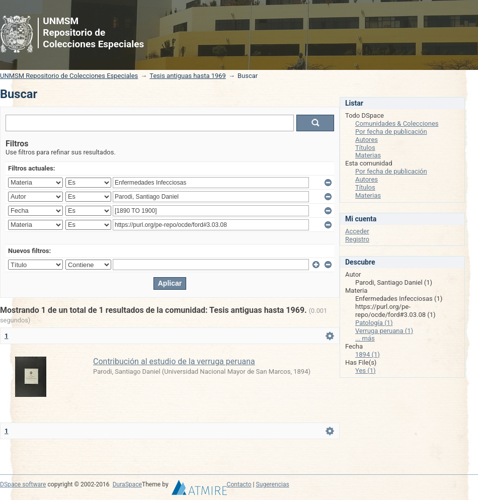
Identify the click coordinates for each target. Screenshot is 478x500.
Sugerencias (272, 484)
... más (365, 338)
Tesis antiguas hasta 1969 (187, 75)
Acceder (357, 231)
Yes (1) (365, 370)
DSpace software (23, 484)
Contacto (239, 484)
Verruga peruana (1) (384, 331)
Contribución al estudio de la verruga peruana (174, 361)
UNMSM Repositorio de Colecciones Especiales (69, 75)
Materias (368, 155)
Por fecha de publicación (391, 131)
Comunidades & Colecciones (397, 123)
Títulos (365, 147)
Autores (366, 139)
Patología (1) (373, 322)
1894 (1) (367, 354)
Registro (357, 239)
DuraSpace (127, 484)
